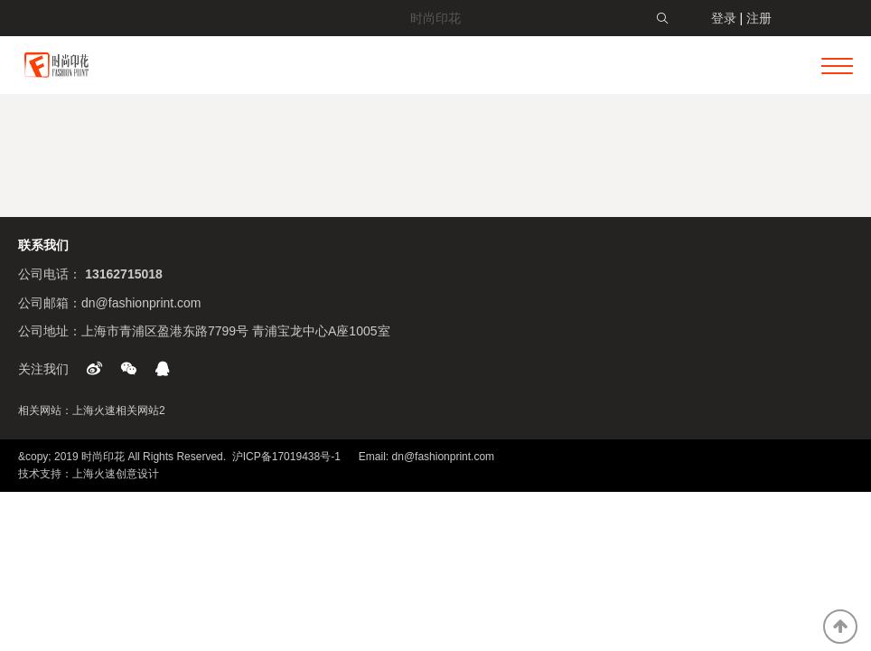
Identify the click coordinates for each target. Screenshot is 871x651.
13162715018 (124, 274)
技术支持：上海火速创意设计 (88, 473)
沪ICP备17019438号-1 (286, 456)
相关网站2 (140, 410)
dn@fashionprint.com (141, 303)
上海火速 (94, 410)
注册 (759, 18)
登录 (723, 18)
